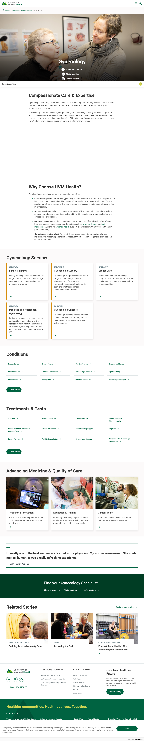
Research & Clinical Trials (50, 660)
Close (127, 728)
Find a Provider (50, 12)
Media (75, 674)
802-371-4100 (79, 711)
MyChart (136, 2)
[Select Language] (120, 2)
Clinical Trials (64, 2)
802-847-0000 (12, 711)
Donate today (115, 676)
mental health (63, 210)
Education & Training (64, 497)
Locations (90, 12)
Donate (98, 2)
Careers (107, 2)
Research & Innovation (21, 497)
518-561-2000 (113, 711)
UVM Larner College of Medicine (53, 663)
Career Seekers (79, 667)
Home (7, 22)
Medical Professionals (81, 670)
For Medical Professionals (82, 2)
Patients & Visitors (106, 12)
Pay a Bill (51, 2)
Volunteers (77, 663)
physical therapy (90, 207)
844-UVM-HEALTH (19, 671)
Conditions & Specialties (71, 12)
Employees (77, 677)
